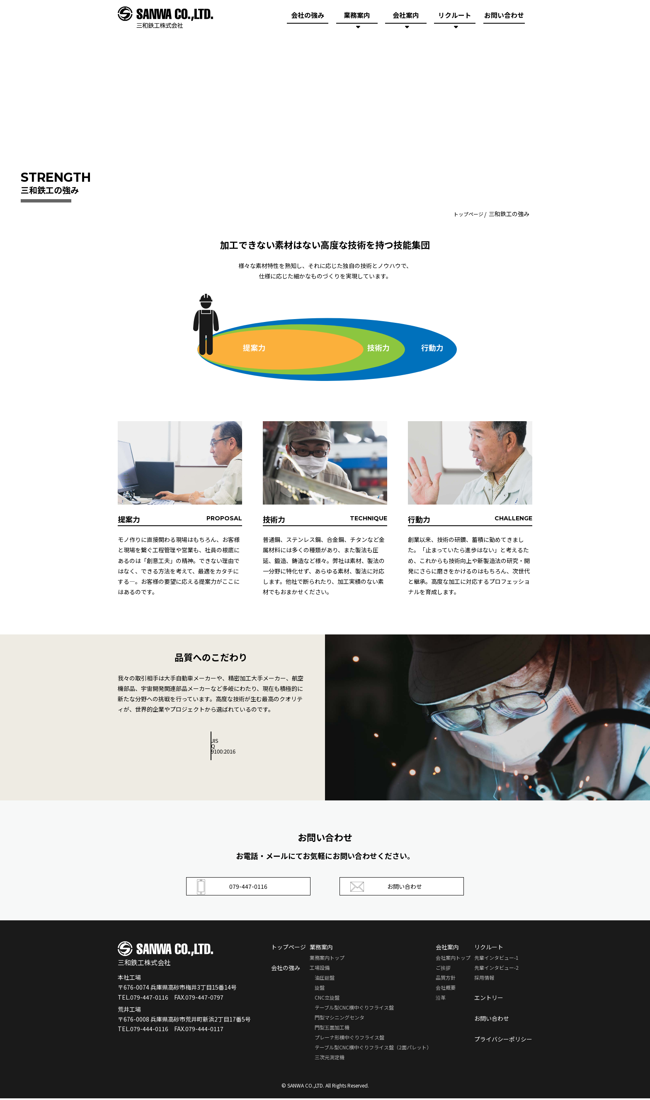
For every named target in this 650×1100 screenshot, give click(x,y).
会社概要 (446, 989)
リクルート (454, 17)
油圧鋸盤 (325, 979)
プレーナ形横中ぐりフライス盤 (349, 1038)
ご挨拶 (443, 969)
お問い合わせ (504, 17)
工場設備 (320, 969)
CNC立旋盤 (327, 998)
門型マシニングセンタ (339, 1018)
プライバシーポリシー (503, 1041)
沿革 (441, 998)
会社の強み (307, 17)
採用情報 (484, 979)
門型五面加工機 (332, 1028)
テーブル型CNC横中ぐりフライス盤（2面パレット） (373, 1048)
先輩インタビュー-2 (496, 969)
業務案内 (357, 17)
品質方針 (446, 979)
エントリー (488, 999)
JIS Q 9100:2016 (211, 741)
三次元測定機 (329, 1058)
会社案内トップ (453, 959)
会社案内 (406, 17)
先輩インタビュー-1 (496, 959)
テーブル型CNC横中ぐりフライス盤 (354, 1008)
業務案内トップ (327, 959)
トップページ (466, 213)
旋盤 (320, 989)
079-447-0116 (234, 887)
